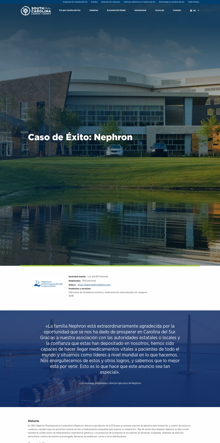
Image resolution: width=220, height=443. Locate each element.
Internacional (140, 10)
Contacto (177, 10)
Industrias (94, 10)
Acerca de (159, 10)
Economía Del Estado (116, 10)
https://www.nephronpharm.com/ (94, 284)
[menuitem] (70, 10)
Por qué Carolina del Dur (70, 10)
